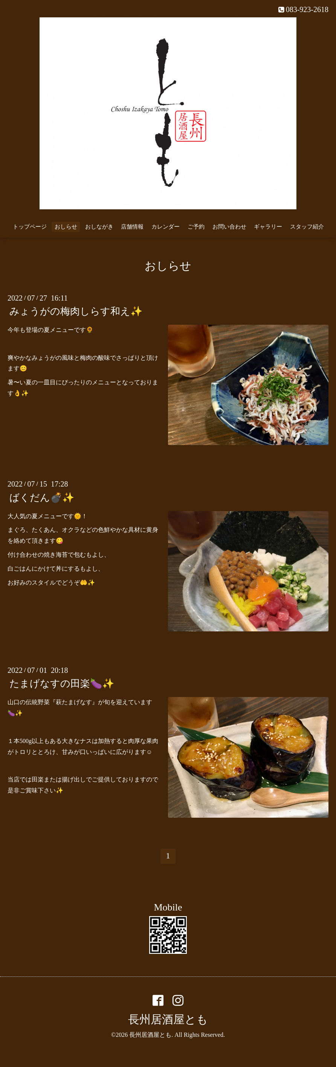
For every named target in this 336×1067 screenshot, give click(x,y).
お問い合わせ (229, 227)
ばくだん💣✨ (41, 497)
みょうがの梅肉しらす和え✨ (75, 311)
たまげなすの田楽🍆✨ (61, 683)
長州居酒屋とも (168, 1019)
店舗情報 (132, 227)
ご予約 (196, 227)
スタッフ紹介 (307, 227)
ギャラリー (268, 227)
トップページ (30, 227)
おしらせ (66, 227)
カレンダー (165, 227)
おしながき (99, 227)
